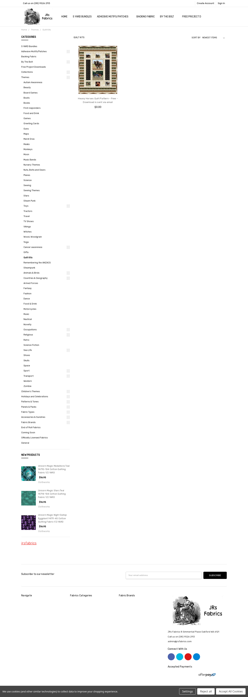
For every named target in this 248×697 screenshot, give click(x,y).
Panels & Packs (28, 407)
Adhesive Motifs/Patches (114, 16)
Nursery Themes (32, 165)
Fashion (27, 293)
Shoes (27, 355)
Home (64, 16)
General (25, 443)
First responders (32, 108)
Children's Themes (30, 391)
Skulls (26, 360)
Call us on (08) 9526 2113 (36, 3)
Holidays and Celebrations (34, 396)
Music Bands (30, 159)
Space (27, 365)
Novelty (27, 324)
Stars (26, 195)
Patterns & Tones (29, 401)
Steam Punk (29, 201)
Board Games (30, 93)
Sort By (196, 37)
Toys (26, 206)
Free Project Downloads (198, 16)
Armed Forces (31, 283)
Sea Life (28, 350)
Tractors (28, 211)
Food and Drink (31, 113)
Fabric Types (27, 412)
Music (26, 314)
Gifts (26, 252)
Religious (28, 334)
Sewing (27, 185)
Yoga (26, 242)
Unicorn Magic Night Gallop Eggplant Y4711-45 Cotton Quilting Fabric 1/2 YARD (52, 518)
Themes (25, 77)
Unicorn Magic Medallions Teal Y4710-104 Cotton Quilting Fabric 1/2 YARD (54, 469)
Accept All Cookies (231, 691)
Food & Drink (30, 304)
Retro (26, 340)
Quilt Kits (28, 257)
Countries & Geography (36, 278)
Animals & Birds (31, 273)
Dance (27, 298)
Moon (26, 154)
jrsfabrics (29, 543)
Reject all (206, 691)
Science (28, 180)
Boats (27, 98)
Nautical (28, 319)
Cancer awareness (33, 247)
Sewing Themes (32, 190)
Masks (27, 144)
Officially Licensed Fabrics (34, 437)
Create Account (205, 3)
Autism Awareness (33, 82)
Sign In (221, 3)
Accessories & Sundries (33, 417)
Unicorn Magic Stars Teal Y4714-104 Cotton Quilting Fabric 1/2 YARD (52, 494)
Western (28, 381)
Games (27, 118)
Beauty (27, 87)
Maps (26, 134)
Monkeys (28, 149)
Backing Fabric (145, 16)
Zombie (27, 386)
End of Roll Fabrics (30, 427)
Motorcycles (30, 309)
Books (27, 103)
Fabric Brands (28, 422)
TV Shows (29, 221)
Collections (27, 72)
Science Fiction (31, 345)
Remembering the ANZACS (37, 262)
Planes (27, 175)
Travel (27, 216)
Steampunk (29, 268)
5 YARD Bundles (82, 16)
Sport (27, 370)
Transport (29, 376)
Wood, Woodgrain (33, 237)
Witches (27, 232)
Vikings (27, 226)
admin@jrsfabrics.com (180, 641)
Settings (187, 691)
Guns (26, 129)
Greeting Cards (31, 123)
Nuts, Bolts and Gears (34, 170)
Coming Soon (28, 432)
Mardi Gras (29, 139)
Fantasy (28, 288)
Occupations (30, 329)
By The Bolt (168, 16)
